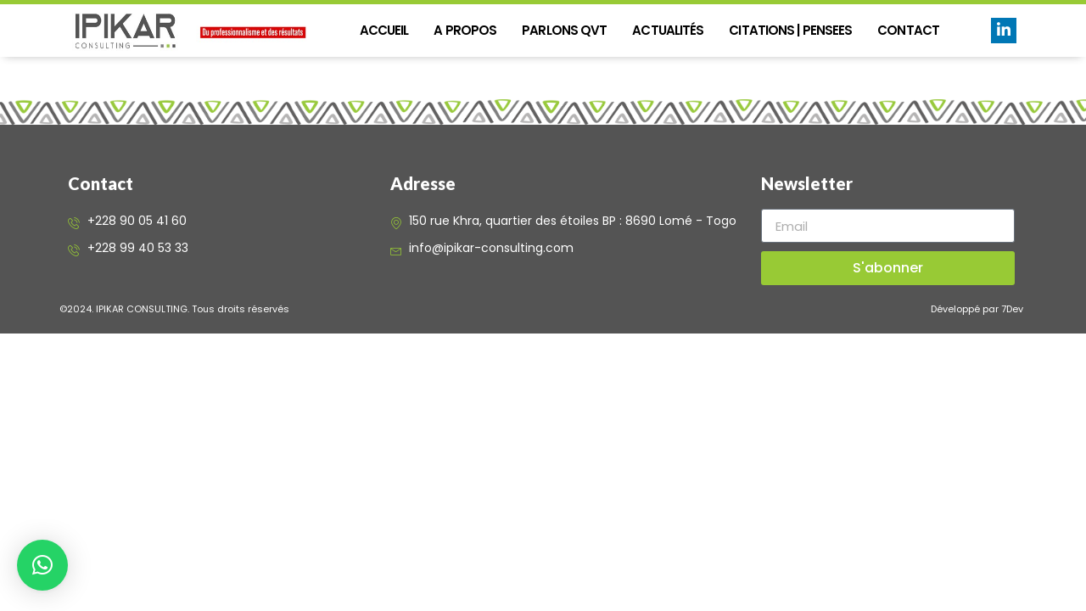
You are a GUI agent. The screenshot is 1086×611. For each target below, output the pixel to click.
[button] (42, 565)
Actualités (667, 30)
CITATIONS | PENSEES (790, 30)
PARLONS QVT (564, 30)
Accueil (384, 30)
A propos (465, 30)
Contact (908, 30)
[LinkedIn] (1003, 30)
